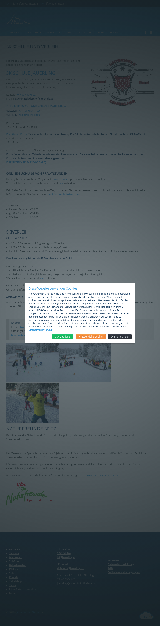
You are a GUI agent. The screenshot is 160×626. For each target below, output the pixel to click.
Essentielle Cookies (91, 336)
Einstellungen (120, 336)
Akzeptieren (62, 336)
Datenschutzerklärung (40, 329)
